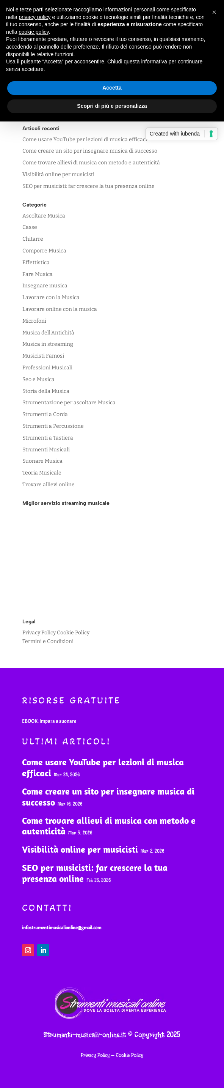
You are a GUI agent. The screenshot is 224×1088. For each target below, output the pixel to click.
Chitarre (32, 239)
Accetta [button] (112, 88)
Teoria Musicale (41, 473)
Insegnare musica (44, 285)
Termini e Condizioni (48, 641)
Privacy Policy (39, 632)
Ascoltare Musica (43, 216)
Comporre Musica (44, 251)
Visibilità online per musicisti (58, 174)
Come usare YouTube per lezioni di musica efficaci (84, 139)
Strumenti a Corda (45, 414)
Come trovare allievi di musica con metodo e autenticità (91, 162)
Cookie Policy (73, 632)
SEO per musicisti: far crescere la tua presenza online (88, 186)
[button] (214, 12)
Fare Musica (37, 274)
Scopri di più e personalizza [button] (112, 106)
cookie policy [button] (34, 32)
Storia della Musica (45, 391)
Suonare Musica (42, 461)
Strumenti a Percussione (53, 426)
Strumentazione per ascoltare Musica (69, 402)
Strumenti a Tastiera (47, 438)
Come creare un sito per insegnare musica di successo (89, 151)
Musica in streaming (47, 344)
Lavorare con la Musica (51, 297)
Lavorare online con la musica (59, 309)
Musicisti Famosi (43, 356)
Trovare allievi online (48, 484)
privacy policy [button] (34, 17)
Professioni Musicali (47, 367)
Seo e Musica (38, 379)
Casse (29, 227)
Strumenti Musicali (46, 449)
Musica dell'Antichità (48, 333)
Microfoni (34, 321)
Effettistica (36, 262)
